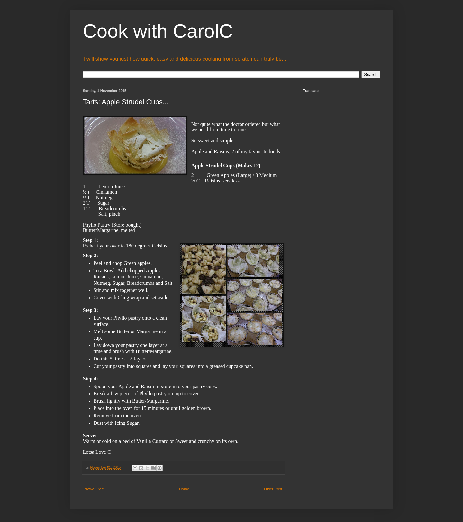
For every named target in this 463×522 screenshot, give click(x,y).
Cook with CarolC (158, 31)
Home (184, 489)
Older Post (273, 489)
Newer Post (94, 489)
